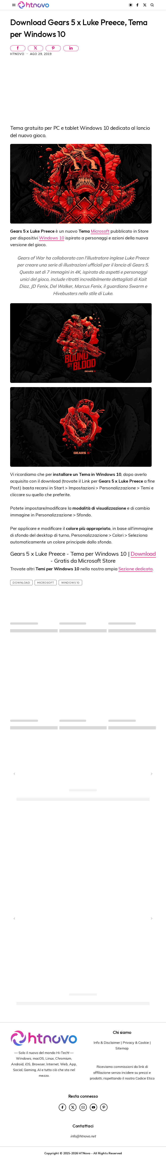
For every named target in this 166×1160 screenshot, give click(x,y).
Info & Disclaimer (107, 1042)
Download (143, 553)
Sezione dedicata (135, 568)
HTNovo (17, 53)
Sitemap (122, 1048)
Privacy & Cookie (136, 1042)
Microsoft (100, 231)
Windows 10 (51, 237)
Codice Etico (145, 1078)
